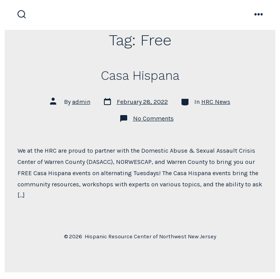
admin (81, 101)
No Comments (153, 118)
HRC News (215, 101)
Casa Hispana (140, 75)
